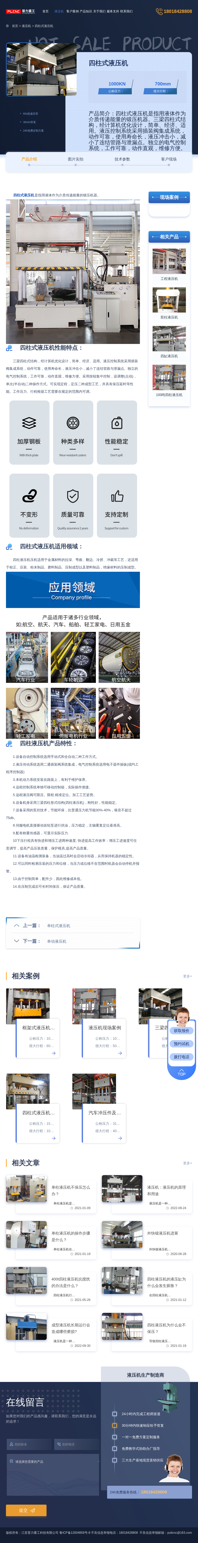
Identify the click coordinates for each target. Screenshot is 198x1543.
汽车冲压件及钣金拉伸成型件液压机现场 (105, 1112)
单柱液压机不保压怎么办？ (71, 1190)
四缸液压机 (169, 356)
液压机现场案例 (105, 1027)
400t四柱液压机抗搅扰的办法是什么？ (71, 1282)
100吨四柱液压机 (169, 395)
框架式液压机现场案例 (39, 1027)
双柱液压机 (169, 317)
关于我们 (99, 11)
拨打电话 (181, 1057)
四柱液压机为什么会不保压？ (166, 1328)
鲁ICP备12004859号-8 (74, 1532)
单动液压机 (56, 941)
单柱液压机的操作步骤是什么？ (71, 1236)
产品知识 (86, 11)
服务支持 (113, 11)
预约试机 (181, 1044)
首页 (45, 11)
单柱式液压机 (58, 926)
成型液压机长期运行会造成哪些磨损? (71, 1328)
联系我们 (126, 11)
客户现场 (169, 159)
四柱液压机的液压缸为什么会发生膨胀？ (166, 1282)
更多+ (187, 976)
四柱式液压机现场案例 (39, 1112)
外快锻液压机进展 (162, 1233)
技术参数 (122, 159)
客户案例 (72, 11)
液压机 (59, 11)
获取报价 (181, 1031)
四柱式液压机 (44, 26)
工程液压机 (169, 279)
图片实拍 (75, 159)
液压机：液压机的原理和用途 (166, 1190)
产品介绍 (29, 159)
